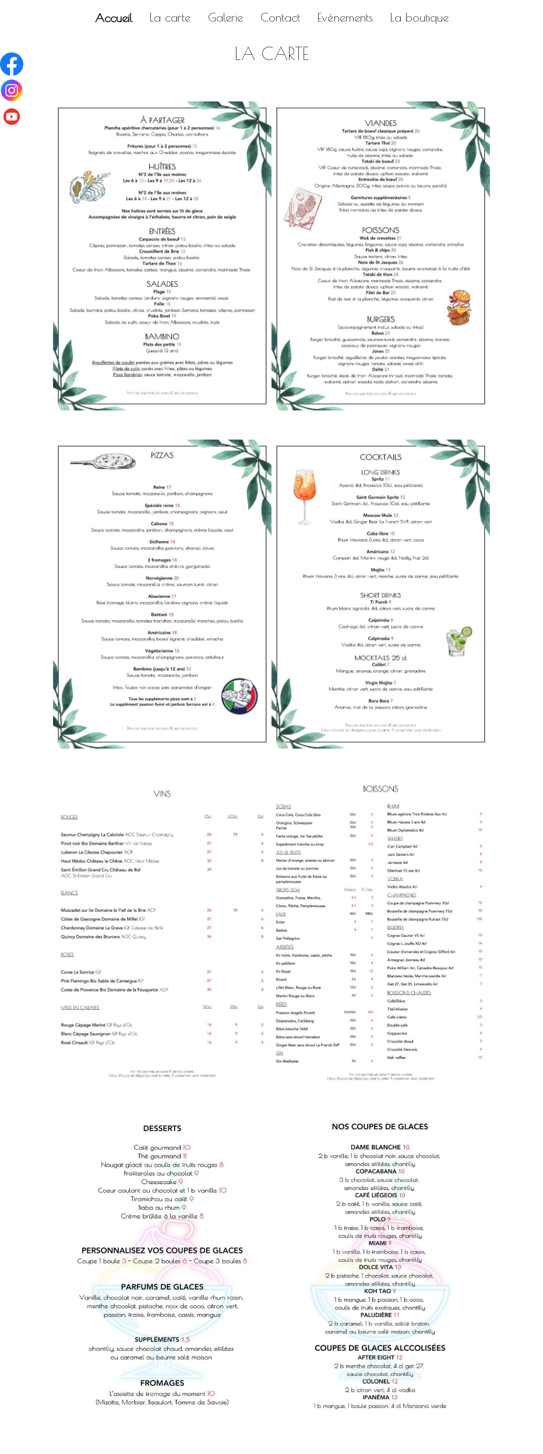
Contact (280, 17)
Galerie (225, 17)
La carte (170, 17)
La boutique (419, 17)
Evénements (345, 17)
